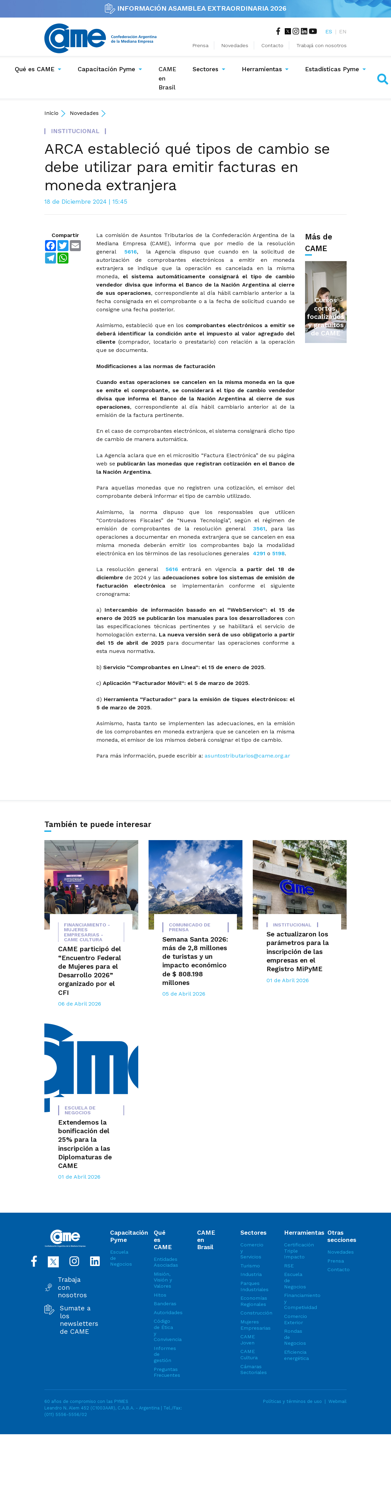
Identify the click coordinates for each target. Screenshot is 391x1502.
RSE (289, 1265)
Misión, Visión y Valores (163, 1280)
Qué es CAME (34, 69)
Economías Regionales (250, 1301)
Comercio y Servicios (250, 1250)
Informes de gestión (163, 1354)
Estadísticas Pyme (332, 69)
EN (343, 31)
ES (328, 31)
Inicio (51, 113)
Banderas (163, 1303)
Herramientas (262, 69)
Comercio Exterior (293, 1319)
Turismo (250, 1265)
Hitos (160, 1295)
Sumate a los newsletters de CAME (79, 1320)
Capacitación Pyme (106, 69)
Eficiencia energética (293, 1355)
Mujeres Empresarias (250, 1325)
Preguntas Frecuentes (163, 1372)
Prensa (200, 45)
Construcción (250, 1313)
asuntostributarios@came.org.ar (247, 755)
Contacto (272, 45)
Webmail (337, 1401)
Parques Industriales (250, 1286)
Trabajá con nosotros (321, 45)
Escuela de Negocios (119, 1258)
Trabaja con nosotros (72, 1287)
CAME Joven (247, 1339)
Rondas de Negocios (293, 1337)
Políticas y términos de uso (292, 1401)
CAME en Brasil (169, 78)
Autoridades (163, 1312)
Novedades (234, 45)
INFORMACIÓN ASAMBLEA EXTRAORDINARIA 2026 (195, 8)
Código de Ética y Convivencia (163, 1330)
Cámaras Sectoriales (250, 1369)
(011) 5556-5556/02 (65, 1414)
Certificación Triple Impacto (293, 1250)
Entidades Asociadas (163, 1262)
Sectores (205, 69)
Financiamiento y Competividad (293, 1301)
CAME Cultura (249, 1354)
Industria (250, 1274)
